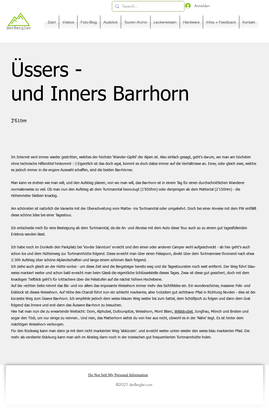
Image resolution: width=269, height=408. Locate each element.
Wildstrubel (183, 311)
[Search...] (147, 6)
